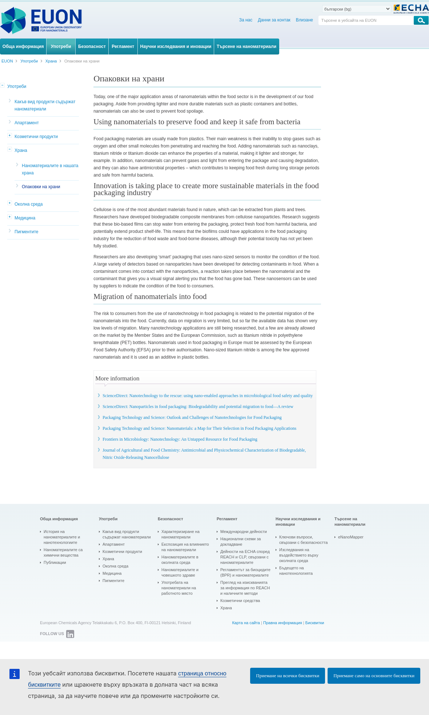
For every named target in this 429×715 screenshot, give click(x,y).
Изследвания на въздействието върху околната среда (298, 555)
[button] (3, 86)
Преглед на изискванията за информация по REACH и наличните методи (245, 587)
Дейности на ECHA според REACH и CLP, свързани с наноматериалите (245, 557)
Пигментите (27, 231)
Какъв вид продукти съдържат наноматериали (45, 105)
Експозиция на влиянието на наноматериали (185, 547)
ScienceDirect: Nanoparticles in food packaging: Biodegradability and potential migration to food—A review (198, 406)
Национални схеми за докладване (240, 541)
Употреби (16, 86)
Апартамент (27, 122)
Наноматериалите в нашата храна (50, 169)
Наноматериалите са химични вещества (63, 552)
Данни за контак (274, 20)
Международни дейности (243, 531)
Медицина (25, 218)
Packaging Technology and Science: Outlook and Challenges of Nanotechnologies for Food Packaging (192, 417)
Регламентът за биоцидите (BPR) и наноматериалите (245, 572)
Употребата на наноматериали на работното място (178, 587)
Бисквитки (314, 623)
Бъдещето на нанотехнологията (296, 570)
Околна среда (29, 204)
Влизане (304, 20)
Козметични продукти (36, 136)
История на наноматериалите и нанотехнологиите (62, 537)
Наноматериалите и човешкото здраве (180, 572)
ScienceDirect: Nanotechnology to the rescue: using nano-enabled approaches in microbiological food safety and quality (208, 395)
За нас (246, 20)
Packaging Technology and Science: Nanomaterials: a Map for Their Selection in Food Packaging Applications (199, 428)
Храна (21, 150)
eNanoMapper (351, 537)
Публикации (55, 562)
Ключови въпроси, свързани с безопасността (303, 540)
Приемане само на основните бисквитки (373, 675)
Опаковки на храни (41, 186)
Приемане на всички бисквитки (287, 675)
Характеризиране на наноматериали (180, 534)
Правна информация (282, 623)
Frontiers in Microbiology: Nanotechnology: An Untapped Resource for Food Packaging (180, 439)
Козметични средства (240, 600)
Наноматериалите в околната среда (180, 560)
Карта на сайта (246, 623)
